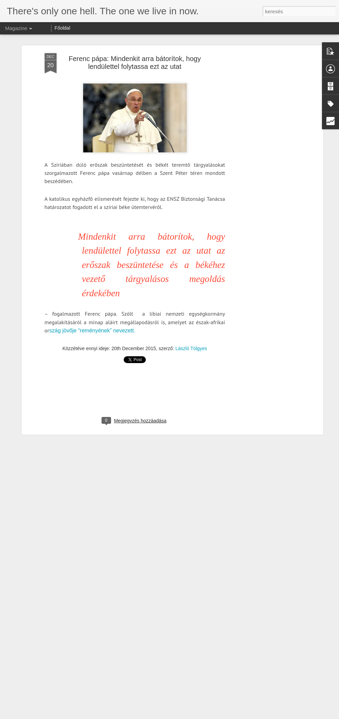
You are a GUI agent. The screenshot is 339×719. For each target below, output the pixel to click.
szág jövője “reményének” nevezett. (92, 324)
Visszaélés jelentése (213, 715)
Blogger (187, 715)
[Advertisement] (263, 153)
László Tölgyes (191, 342)
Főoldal (62, 28)
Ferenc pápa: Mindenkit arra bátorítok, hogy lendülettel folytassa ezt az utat (135, 55)
